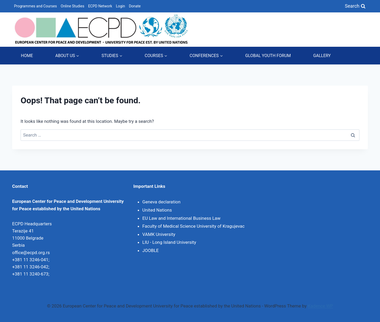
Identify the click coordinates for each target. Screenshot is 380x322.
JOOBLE (150, 250)
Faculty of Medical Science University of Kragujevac (193, 226)
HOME (27, 55)
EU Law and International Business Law (181, 218)
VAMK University (158, 234)
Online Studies (72, 6)
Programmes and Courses (35, 6)
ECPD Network (100, 6)
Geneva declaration (161, 201)
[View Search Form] (355, 6)
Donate (135, 6)
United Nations (157, 210)
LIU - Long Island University (169, 242)
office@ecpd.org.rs (31, 252)
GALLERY (322, 55)
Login (120, 6)
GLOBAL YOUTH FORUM (268, 55)
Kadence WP (320, 306)
